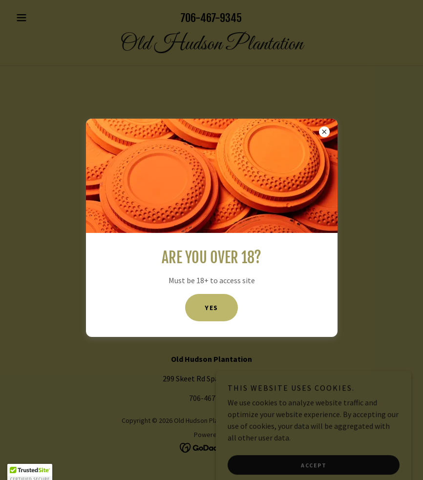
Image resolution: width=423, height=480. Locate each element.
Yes (211, 307)
